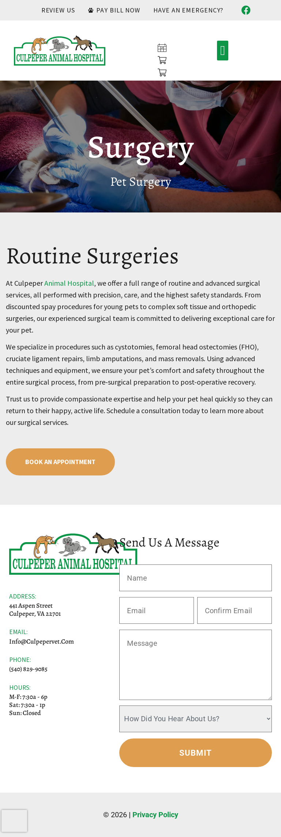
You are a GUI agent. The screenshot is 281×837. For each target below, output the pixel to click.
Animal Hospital (69, 283)
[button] (222, 50)
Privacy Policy (155, 814)
